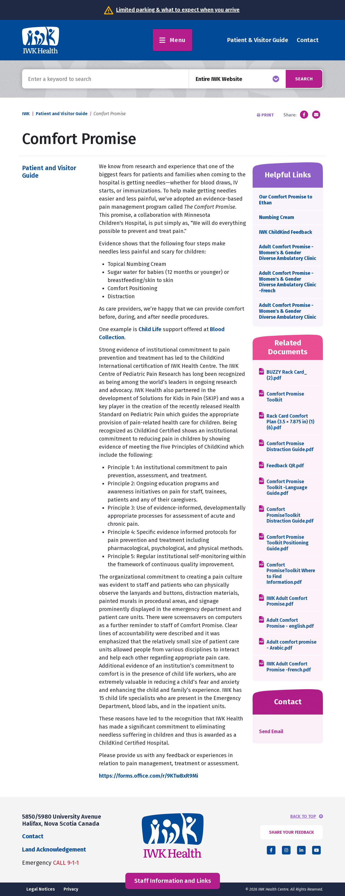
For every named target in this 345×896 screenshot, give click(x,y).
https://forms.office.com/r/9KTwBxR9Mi (148, 776)
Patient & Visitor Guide (257, 40)
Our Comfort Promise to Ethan (285, 200)
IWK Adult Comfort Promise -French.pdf (289, 667)
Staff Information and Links (172, 880)
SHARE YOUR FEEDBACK (291, 832)
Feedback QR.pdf (285, 466)
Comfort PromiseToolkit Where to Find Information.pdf (291, 573)
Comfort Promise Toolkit (285, 397)
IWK (26, 113)
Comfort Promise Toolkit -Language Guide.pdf (287, 487)
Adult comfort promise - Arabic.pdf (291, 645)
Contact (308, 40)
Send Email (271, 731)
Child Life (150, 329)
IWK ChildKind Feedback (285, 232)
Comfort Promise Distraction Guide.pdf (290, 446)
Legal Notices (40, 889)
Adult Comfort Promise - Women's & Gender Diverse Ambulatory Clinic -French (287, 282)
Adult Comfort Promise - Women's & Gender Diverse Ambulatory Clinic (287, 252)
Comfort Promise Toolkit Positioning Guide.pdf (288, 543)
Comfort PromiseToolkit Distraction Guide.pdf (290, 515)
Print (266, 115)
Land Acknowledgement (54, 849)
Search (302, 79)
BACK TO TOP (303, 816)
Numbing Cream (276, 217)
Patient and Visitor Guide (62, 113)
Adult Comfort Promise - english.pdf (290, 623)
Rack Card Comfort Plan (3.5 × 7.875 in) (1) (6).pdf (290, 422)
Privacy (71, 889)
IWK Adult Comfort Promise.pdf (287, 601)
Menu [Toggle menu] (172, 40)
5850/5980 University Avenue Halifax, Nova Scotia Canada (61, 820)
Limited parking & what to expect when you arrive (178, 9)
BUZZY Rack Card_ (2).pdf (287, 375)
